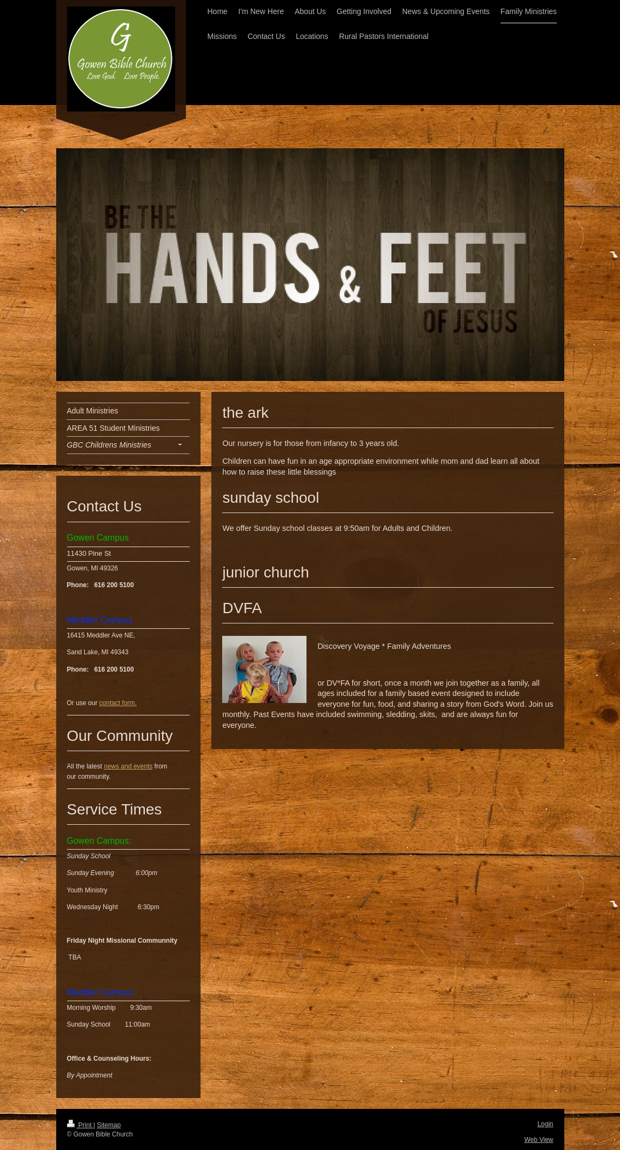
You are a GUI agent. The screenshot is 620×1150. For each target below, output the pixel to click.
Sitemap (109, 1125)
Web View (539, 1140)
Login (545, 1124)
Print (80, 1125)
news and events (128, 766)
